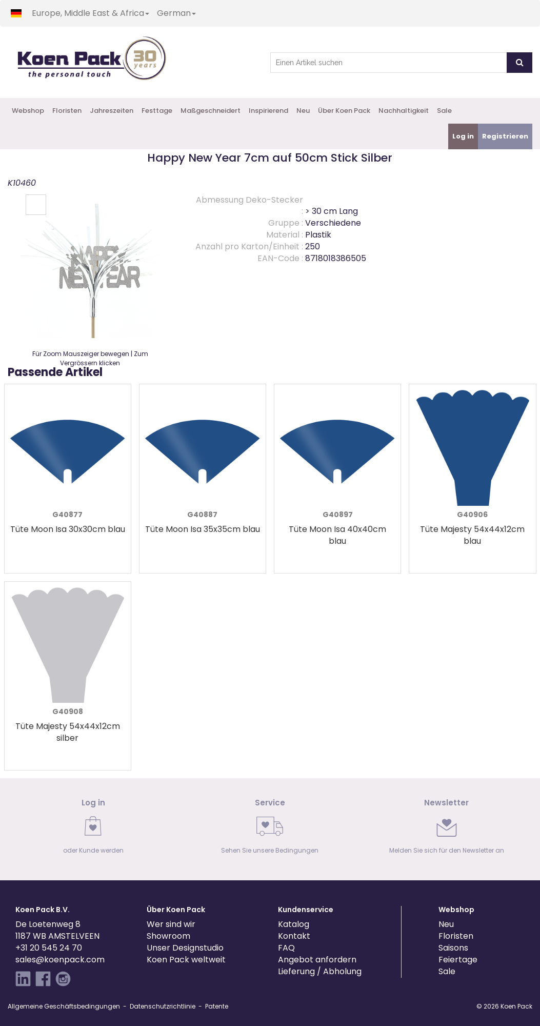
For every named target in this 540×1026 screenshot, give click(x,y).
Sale (444, 110)
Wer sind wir (171, 924)
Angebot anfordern (317, 959)
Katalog (293, 924)
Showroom (168, 936)
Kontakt (294, 936)
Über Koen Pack (344, 110)
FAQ (286, 948)
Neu (303, 110)
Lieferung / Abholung (320, 971)
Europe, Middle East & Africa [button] (90, 13)
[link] (93, 829)
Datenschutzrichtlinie (162, 1006)
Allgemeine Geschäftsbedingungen (64, 1006)
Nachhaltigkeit (403, 110)
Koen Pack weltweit (186, 959)
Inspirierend (268, 110)
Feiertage (457, 959)
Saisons (453, 948)
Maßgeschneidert (211, 110)
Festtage (157, 110)
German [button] (176, 13)
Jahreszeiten (111, 110)
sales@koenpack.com (60, 959)
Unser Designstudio (185, 948)
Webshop (28, 110)
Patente (216, 1006)
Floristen (67, 110)
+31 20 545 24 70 (48, 948)
